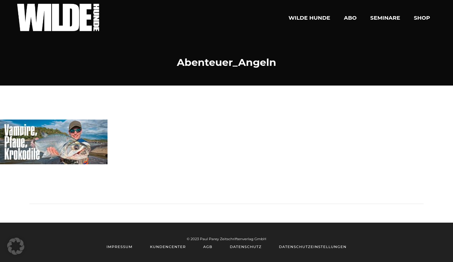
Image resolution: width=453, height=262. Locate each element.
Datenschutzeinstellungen (312, 246)
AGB (208, 246)
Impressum (119, 246)
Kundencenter (168, 246)
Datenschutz (246, 246)
